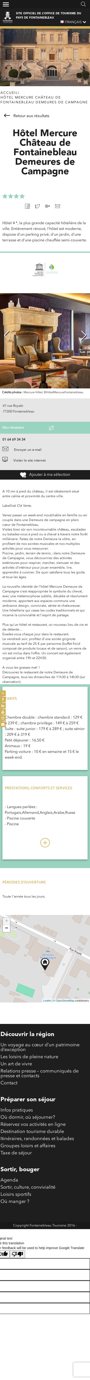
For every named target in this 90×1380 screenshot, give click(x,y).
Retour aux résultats (26, 116)
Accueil (9, 92)
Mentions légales (45, 1232)
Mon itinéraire (28, 428)
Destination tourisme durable (32, 1131)
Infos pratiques (16, 1110)
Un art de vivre (16, 1064)
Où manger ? (14, 1201)
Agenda (9, 1180)
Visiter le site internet (24, 460)
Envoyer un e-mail (22, 450)
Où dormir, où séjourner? (27, 1117)
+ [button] (6, 921)
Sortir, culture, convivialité (27, 1187)
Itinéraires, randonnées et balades (37, 1139)
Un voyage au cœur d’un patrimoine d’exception (39, 1047)
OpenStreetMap (65, 1000)
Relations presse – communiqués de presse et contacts (39, 1073)
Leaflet (47, 1000)
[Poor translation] (17, 1254)
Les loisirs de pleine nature (29, 1057)
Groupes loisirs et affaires (27, 1146)
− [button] (6, 928)
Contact (8, 1083)
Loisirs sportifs (15, 1194)
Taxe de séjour (16, 1153)
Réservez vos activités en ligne (33, 1124)
